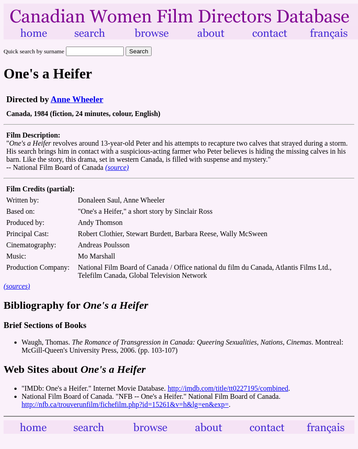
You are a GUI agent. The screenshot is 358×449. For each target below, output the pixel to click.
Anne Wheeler (77, 99)
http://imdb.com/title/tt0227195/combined (228, 388)
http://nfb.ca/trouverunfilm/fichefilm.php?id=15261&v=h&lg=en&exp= (125, 404)
